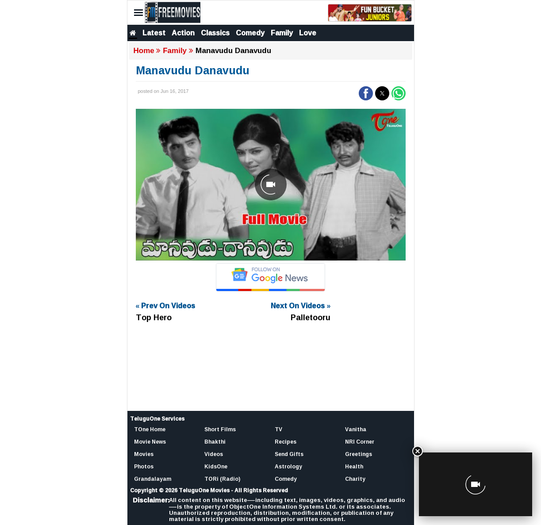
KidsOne (215, 466)
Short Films (220, 429)
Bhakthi (215, 442)
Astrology (288, 466)
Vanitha (355, 429)
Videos (213, 454)
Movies (143, 454)
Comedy (250, 32)
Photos (143, 466)
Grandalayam (152, 479)
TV (278, 429)
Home (144, 50)
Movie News (150, 442)
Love (307, 32)
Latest (153, 32)
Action (183, 32)
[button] (366, 93)
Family (282, 32)
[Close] (417, 451)
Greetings (358, 454)
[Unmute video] (271, 185)
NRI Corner (359, 442)
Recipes (285, 442)
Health (354, 466)
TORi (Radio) (222, 479)
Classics (215, 32)
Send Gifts (289, 454)
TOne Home (149, 429)
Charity (355, 479)
